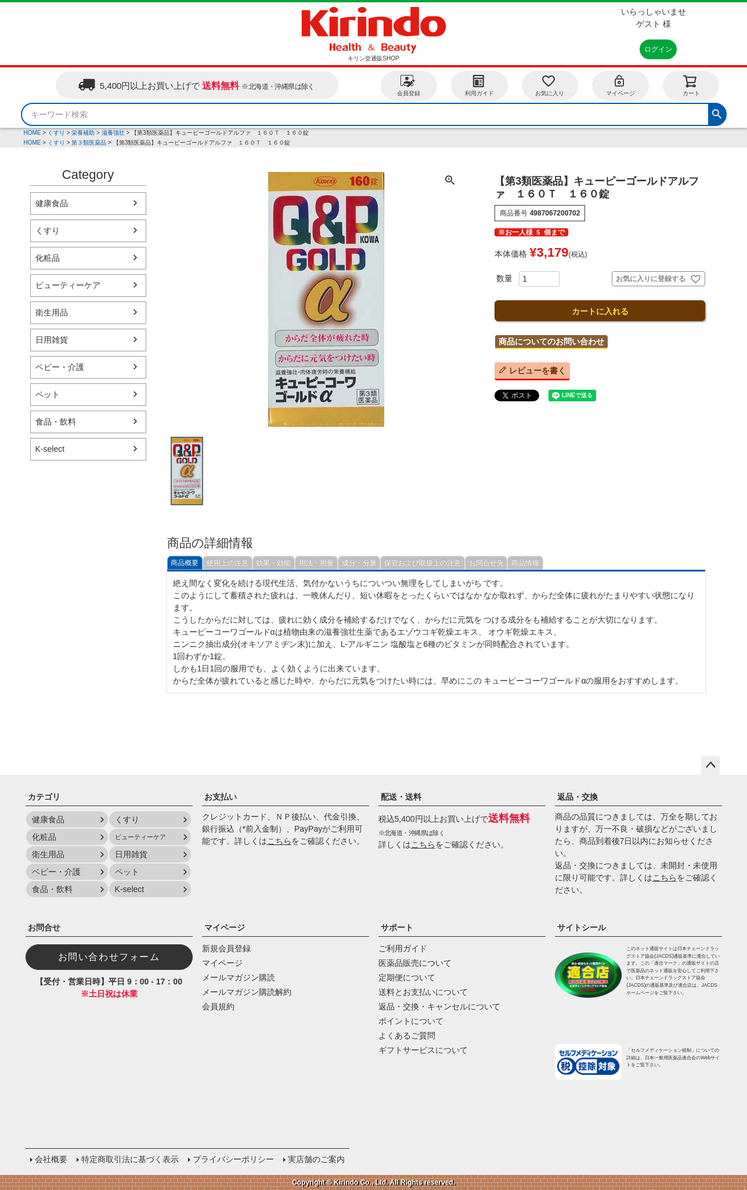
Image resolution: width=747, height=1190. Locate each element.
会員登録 (408, 85)
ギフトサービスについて (423, 1050)
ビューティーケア (67, 285)
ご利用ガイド (402, 948)
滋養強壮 (113, 133)
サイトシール (581, 927)
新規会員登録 (226, 948)
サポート (397, 927)
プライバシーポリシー (233, 1159)
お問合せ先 (486, 562)
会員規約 (218, 1006)
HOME (32, 133)
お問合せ (44, 927)
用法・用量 (316, 562)
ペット (47, 394)
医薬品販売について (415, 963)
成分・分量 (359, 562)
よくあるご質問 (406, 1035)
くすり (56, 133)
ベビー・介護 (59, 367)
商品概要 (185, 562)
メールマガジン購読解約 (246, 992)
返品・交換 (577, 796)
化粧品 (47, 258)
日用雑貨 (51, 339)
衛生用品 (51, 312)
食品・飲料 (55, 421)
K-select (50, 449)
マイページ (620, 85)
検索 (717, 112)
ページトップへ (710, 765)
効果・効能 (273, 562)
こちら (279, 841)
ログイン (658, 49)
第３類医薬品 (88, 142)
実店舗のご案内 (316, 1159)
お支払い (220, 796)
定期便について (406, 977)
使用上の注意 (227, 562)
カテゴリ (44, 796)
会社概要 (51, 1159)
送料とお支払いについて (423, 992)
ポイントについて (410, 1021)
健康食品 (51, 203)
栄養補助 (83, 133)
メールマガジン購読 (238, 977)
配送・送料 (401, 796)
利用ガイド (479, 85)
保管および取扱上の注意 (422, 562)
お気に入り (549, 85)
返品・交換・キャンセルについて (439, 1006)
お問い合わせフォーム (109, 957)
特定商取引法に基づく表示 (130, 1159)
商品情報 (525, 562)
